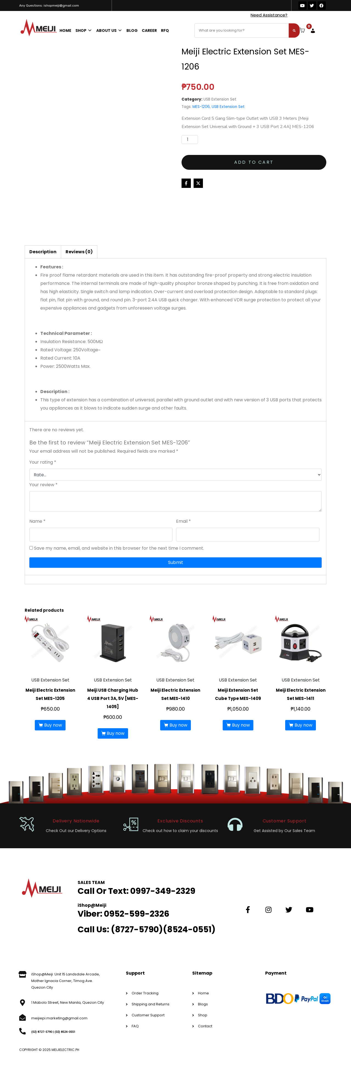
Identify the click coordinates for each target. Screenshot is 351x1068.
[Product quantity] (190, 139)
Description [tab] (42, 252)
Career (149, 30)
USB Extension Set (219, 99)
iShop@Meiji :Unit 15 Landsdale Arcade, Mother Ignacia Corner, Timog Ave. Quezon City (65, 981)
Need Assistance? (269, 15)
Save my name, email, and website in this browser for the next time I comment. (119, 548)
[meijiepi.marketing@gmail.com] (22, 1017)
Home (65, 30)
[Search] (294, 30)
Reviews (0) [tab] (79, 252)
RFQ (165, 30)
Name (37, 521)
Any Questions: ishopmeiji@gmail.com (49, 5)
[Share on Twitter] (198, 183)
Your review (43, 485)
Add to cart (254, 162)
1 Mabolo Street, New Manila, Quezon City (67, 1002)
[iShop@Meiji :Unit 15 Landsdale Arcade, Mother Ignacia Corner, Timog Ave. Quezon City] (22, 974)
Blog (132, 30)
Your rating (42, 462)
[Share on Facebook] (186, 183)
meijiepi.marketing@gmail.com (59, 1018)
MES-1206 (201, 106)
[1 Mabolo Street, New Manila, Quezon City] (22, 1002)
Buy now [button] (53, 725)
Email (183, 521)
